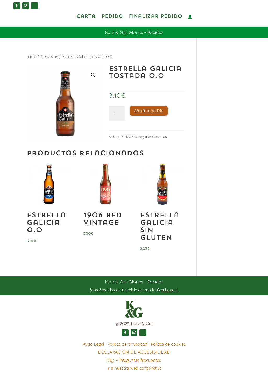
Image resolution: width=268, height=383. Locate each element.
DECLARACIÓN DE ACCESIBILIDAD (134, 352)
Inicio (31, 57)
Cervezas (49, 57)
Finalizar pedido (155, 16)
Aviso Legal (94, 344)
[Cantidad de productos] (117, 113)
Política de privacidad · (129, 344)
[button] (93, 74)
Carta (86, 16)
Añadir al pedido (149, 110)
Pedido (112, 16)
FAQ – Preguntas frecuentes (134, 360)
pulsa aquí (169, 289)
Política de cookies (168, 344)
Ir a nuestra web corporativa (134, 368)
